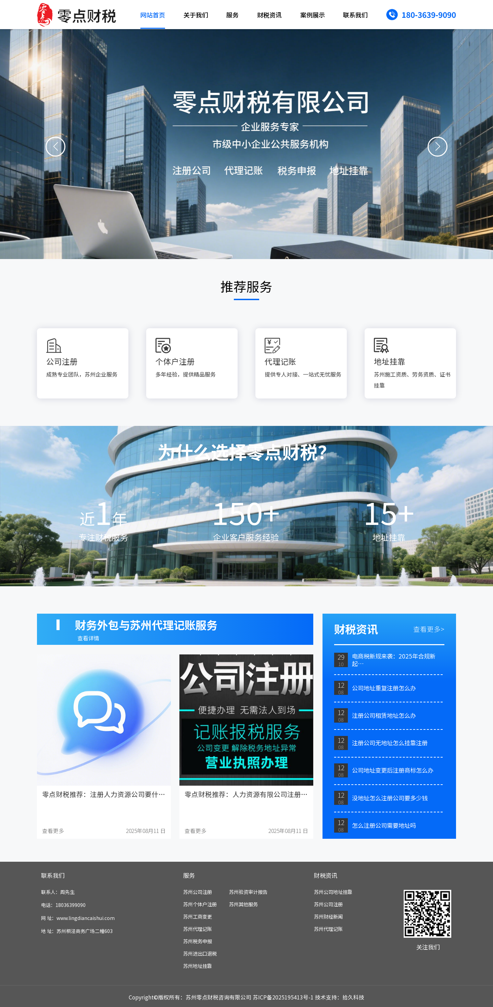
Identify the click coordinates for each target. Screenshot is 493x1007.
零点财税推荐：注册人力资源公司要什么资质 (110, 794)
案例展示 (312, 14)
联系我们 (355, 14)
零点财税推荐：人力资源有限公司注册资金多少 (256, 794)
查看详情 (88, 638)
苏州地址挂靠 (197, 965)
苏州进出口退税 (200, 953)
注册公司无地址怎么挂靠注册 (390, 742)
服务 (232, 14)
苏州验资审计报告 (248, 891)
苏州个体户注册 (200, 904)
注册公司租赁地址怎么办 (384, 715)
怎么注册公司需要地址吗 (384, 825)
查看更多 (53, 831)
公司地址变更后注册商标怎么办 (392, 770)
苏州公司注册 (197, 891)
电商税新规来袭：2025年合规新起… (393, 660)
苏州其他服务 (243, 904)
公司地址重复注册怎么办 (384, 688)
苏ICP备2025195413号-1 (283, 997)
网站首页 (152, 14)
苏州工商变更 (197, 916)
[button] (56, 147)
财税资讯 (269, 14)
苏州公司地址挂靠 (333, 891)
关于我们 (196, 14)
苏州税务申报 (197, 941)
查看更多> (428, 629)
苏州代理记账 (197, 928)
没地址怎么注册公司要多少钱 (390, 798)
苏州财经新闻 (328, 916)
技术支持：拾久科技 (339, 997)
